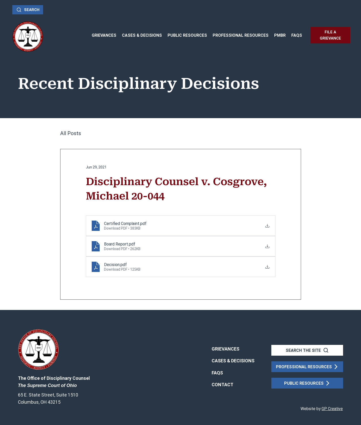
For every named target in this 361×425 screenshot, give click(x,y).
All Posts (70, 133)
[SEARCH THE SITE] (307, 350)
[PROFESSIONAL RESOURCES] (307, 366)
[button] (222, 384)
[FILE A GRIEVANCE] (330, 35)
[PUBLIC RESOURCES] (307, 383)
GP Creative (332, 409)
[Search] (27, 9)
